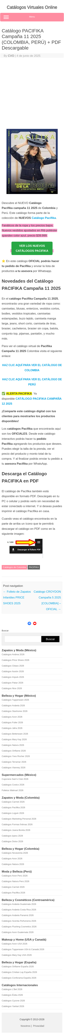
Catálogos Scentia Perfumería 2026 (19, 921)
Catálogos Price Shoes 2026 (15, 660)
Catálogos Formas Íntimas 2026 (17, 824)
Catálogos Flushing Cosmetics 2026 (19, 926)
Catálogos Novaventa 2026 (15, 853)
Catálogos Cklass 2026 (13, 665)
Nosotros (25, 1026)
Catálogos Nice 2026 (12, 688)
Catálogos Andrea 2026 (13, 654)
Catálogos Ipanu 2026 (12, 835)
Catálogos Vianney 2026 (13, 767)
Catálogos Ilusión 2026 (13, 671)
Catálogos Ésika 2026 (12, 995)
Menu (32, 17)
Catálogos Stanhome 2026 (14, 711)
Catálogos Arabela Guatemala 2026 (19, 904)
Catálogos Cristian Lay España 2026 (19, 972)
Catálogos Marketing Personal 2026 (19, 818)
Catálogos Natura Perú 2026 (15, 881)
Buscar (5, 630)
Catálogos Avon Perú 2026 (14, 875)
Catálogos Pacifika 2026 (13, 807)
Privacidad (38, 1026)
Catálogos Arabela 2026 (13, 705)
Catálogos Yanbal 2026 (13, 1006)
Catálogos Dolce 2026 (12, 841)
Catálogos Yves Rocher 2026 (16, 756)
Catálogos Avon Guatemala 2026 (18, 932)
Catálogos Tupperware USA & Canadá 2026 (23, 949)
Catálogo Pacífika (44, 218)
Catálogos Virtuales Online (32, 7)
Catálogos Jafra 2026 (12, 728)
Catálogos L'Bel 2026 (12, 989)
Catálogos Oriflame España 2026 (18, 966)
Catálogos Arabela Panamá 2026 (18, 915)
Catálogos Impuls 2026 (13, 677)
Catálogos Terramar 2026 (14, 762)
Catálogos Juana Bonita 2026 (16, 830)
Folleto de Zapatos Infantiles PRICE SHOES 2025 (17, 597)
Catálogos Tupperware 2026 (15, 700)
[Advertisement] (32, 94)
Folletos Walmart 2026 (12, 790)
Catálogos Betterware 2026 (15, 733)
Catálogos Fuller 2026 (12, 722)
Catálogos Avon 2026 (12, 717)
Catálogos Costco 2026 (13, 784)
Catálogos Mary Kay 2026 (14, 739)
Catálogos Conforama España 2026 (19, 978)
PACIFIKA (34, 567)
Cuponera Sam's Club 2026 (15, 779)
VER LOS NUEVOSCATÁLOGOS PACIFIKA (32, 248)
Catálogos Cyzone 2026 (13, 1000)
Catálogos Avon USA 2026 (14, 943)
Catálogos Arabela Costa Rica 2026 (19, 909)
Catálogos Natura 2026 (13, 745)
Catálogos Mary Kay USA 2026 (17, 955)
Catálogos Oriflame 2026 (14, 750)
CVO (11, 55)
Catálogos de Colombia (14, 567)
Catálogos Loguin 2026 (13, 813)
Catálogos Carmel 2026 (13, 802)
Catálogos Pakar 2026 (12, 682)
